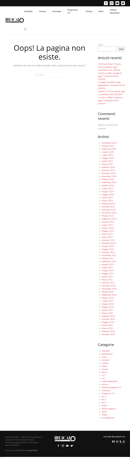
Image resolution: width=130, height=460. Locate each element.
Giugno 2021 (108, 270)
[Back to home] (14, 20)
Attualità (28, 11)
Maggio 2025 (108, 158)
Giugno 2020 (108, 304)
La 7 (104, 375)
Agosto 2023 (108, 222)
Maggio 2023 (108, 231)
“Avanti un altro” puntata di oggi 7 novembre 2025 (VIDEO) (110, 76)
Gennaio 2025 (108, 170)
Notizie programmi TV (111, 387)
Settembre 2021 (109, 261)
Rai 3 (104, 402)
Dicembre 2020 (109, 285)
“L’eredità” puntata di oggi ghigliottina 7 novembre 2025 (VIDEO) (111, 85)
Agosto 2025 (108, 152)
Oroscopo (56, 11)
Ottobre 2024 (108, 179)
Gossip (89, 11)
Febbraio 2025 (108, 167)
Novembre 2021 (109, 255)
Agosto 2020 (108, 298)
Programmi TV (72, 11)
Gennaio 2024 (108, 206)
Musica (105, 384)
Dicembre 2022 (109, 243)
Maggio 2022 (108, 249)
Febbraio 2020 (108, 316)
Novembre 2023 (109, 212)
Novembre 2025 (109, 143)
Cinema (42, 11)
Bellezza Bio (107, 354)
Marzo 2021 (107, 279)
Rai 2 (104, 399)
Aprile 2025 (107, 161)
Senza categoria (109, 408)
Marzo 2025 (107, 164)
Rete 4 (105, 405)
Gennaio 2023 (108, 240)
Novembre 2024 (109, 176)
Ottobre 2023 (108, 215)
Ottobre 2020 (108, 291)
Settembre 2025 (109, 149)
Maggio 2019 (108, 322)
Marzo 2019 (107, 328)
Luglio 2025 (107, 155)
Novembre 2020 (109, 288)
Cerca (100, 44)
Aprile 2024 (107, 197)
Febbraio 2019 (108, 331)
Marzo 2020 (107, 313)
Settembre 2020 (109, 294)
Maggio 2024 (108, 194)
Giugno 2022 (108, 246)
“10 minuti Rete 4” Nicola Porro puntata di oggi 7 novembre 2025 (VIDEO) (109, 67)
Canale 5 (106, 360)
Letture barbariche (115, 11)
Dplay (104, 366)
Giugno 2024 (108, 191)
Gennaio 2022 (108, 252)
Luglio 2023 (107, 225)
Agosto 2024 (108, 185)
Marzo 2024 (107, 200)
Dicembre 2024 (109, 173)
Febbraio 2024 (108, 203)
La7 (103, 378)
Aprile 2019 (107, 325)
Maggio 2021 (108, 273)
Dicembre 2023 (109, 209)
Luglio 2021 (107, 267)
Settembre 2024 (109, 182)
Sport (100, 11)
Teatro (104, 414)
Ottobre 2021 (108, 258)
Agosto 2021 (108, 264)
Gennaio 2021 (108, 282)
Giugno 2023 (108, 228)
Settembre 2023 (109, 219)
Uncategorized (108, 417)
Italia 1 (105, 372)
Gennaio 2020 (108, 319)
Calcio (104, 357)
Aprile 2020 (107, 310)
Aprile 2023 (107, 234)
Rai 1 (104, 396)
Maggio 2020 (108, 307)
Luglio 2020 (107, 301)
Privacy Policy (32, 450)
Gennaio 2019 (108, 334)
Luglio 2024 (107, 188)
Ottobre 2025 (108, 146)
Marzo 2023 (107, 237)
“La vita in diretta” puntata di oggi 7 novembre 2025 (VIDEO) (110, 100)
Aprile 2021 (107, 276)
